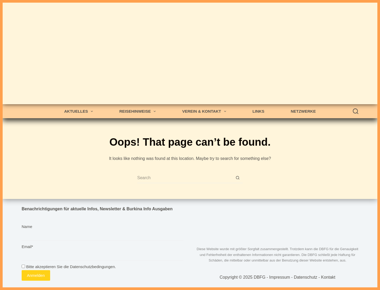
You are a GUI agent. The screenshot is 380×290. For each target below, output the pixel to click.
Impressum (279, 277)
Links (258, 111)
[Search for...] (184, 178)
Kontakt (328, 277)
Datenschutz (305, 277)
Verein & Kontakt (205, 111)
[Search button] (237, 178)
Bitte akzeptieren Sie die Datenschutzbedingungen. (69, 266)
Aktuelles (79, 111)
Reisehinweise (138, 111)
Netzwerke (303, 111)
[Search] (355, 111)
